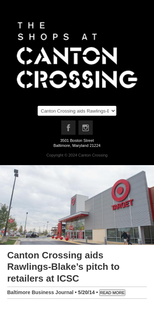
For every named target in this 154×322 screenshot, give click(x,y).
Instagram (86, 129)
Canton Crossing (92, 155)
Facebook (68, 129)
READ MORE (112, 293)
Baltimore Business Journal (40, 292)
